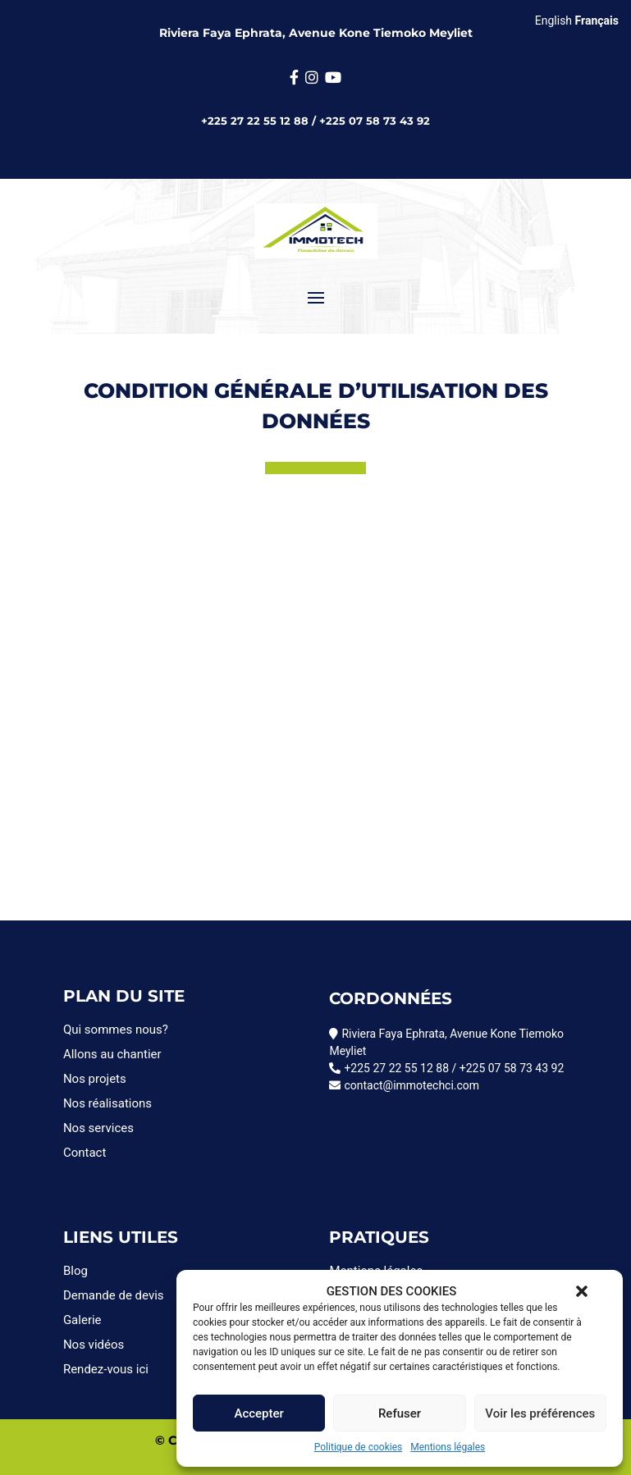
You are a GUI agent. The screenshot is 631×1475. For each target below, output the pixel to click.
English (553, 20)
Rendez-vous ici (106, 1369)
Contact (84, 1152)
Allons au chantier (112, 1054)
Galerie (82, 1320)
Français (597, 20)
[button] (582, 1291)
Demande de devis (113, 1295)
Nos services (98, 1128)
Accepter (258, 1413)
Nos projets (94, 1078)
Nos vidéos (93, 1344)
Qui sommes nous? (115, 1029)
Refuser (399, 1413)
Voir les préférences (540, 1413)
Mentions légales (447, 1447)
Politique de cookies (358, 1447)
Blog (75, 1270)
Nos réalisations (107, 1103)
